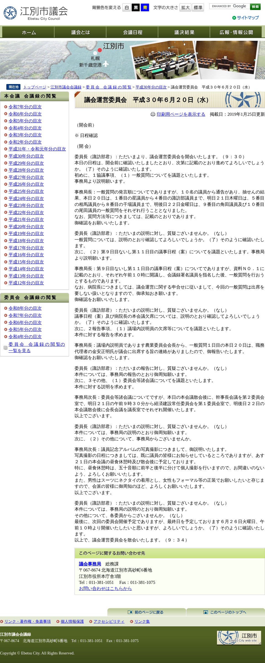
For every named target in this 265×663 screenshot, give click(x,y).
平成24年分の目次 (26, 198)
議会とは (80, 31)
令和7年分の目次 (25, 106)
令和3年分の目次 (25, 135)
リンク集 (142, 621)
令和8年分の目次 (25, 308)
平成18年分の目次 (26, 240)
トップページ (34, 87)
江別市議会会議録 (66, 87)
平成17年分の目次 (26, 248)
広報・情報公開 (236, 31)
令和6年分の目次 (25, 114)
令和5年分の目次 (25, 120)
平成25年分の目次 (26, 191)
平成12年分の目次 (26, 283)
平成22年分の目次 (26, 212)
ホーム (28, 31)
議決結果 (184, 31)
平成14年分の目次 (26, 268)
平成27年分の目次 (26, 177)
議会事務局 (90, 564)
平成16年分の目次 (26, 254)
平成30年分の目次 (151, 87)
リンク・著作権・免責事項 (27, 621)
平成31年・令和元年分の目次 (37, 149)
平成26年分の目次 (26, 184)
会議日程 (132, 31)
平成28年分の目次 (26, 170)
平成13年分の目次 (26, 276)
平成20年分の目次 (26, 226)
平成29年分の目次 (26, 163)
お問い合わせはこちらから (105, 588)
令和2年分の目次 (25, 142)
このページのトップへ (225, 612)
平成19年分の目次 (26, 233)
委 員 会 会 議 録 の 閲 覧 (108, 87)
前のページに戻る (146, 612)
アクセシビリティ (109, 621)
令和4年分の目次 (25, 128)
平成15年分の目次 (26, 262)
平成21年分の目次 (26, 219)
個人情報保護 (72, 621)
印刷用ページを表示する (181, 114)
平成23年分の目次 (26, 205)
